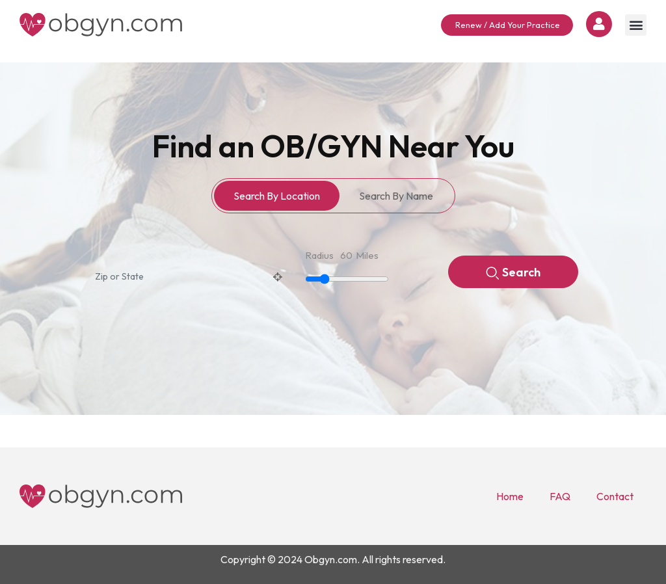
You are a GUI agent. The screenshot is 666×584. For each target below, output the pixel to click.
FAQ (560, 496)
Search (513, 273)
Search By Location (276, 195)
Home (510, 496)
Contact (614, 496)
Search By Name (396, 195)
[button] (635, 25)
